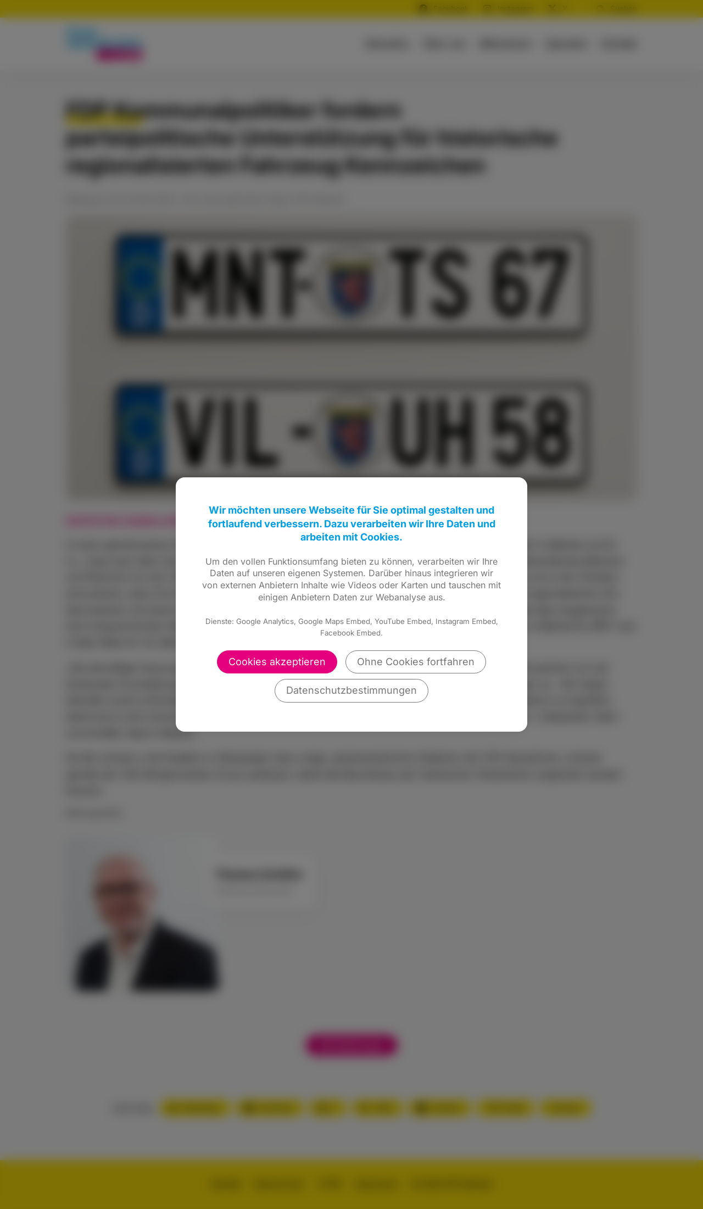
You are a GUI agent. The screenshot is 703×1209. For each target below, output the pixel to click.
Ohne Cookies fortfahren (416, 661)
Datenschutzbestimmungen (351, 690)
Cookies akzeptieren (277, 661)
